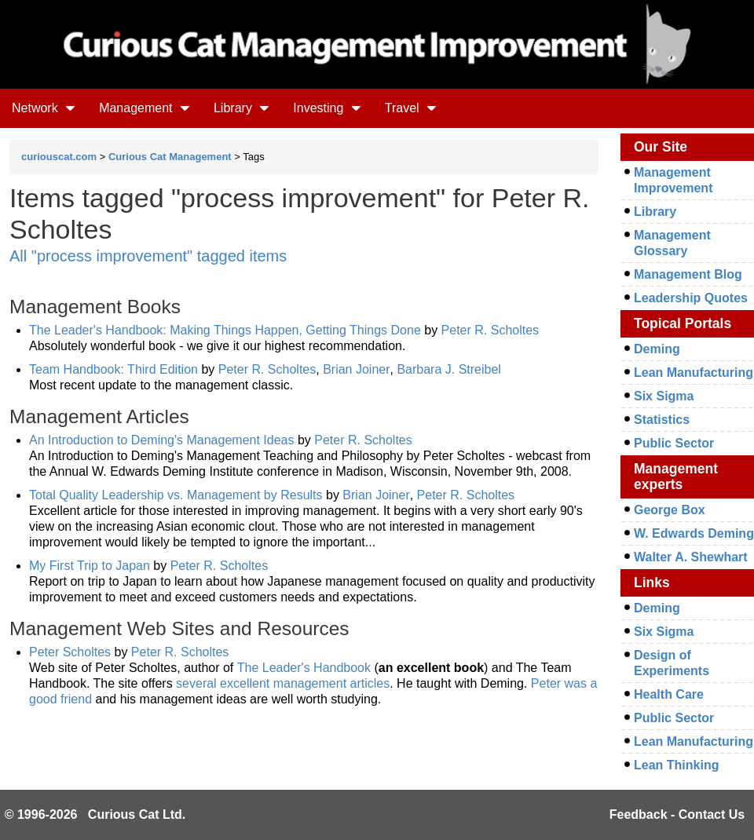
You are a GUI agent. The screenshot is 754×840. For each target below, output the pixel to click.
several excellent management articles (283, 683)
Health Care (669, 694)
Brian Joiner (356, 369)
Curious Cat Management (170, 157)
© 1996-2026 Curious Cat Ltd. (95, 814)
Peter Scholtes (70, 652)
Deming (657, 349)
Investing (327, 108)
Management (144, 108)
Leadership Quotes (691, 298)
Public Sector (674, 443)
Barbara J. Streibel (449, 369)
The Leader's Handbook (304, 667)
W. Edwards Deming (694, 533)
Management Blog (688, 274)
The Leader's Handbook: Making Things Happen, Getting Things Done (225, 330)
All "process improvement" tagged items (148, 256)
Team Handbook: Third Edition (113, 369)
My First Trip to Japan (89, 565)
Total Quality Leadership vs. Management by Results (176, 495)
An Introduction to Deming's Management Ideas (161, 440)
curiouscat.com (59, 157)
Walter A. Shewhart (691, 557)
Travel (411, 108)
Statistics (662, 419)
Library (241, 108)
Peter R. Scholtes (490, 330)
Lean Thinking (676, 765)
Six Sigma (664, 396)
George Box (669, 510)
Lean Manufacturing (693, 372)
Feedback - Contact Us (677, 814)
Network (43, 108)
